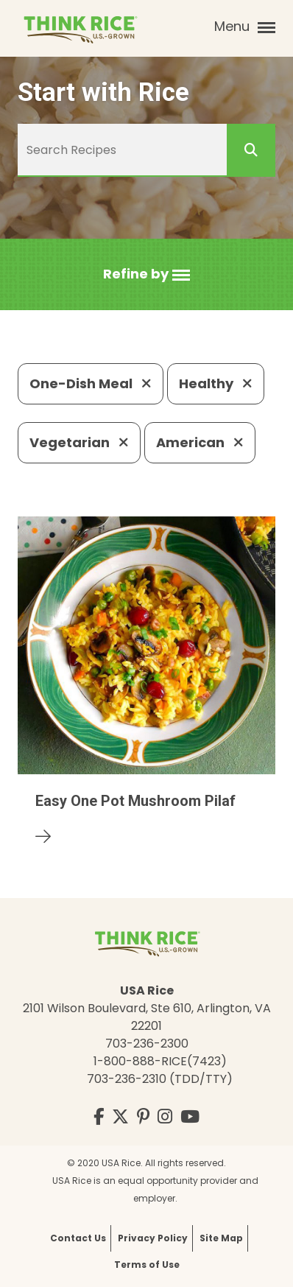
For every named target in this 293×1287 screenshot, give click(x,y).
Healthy (216, 383)
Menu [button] (244, 26)
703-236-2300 (146, 1043)
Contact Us (78, 1238)
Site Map (221, 1238)
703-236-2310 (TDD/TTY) (160, 1078)
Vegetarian (79, 442)
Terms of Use (147, 1264)
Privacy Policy (153, 1238)
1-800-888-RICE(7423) (160, 1061)
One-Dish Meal (90, 383)
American (200, 442)
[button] (146, 274)
